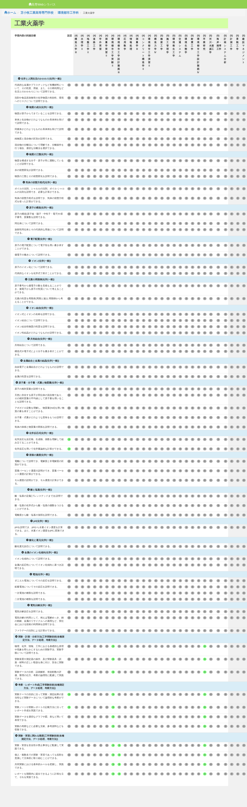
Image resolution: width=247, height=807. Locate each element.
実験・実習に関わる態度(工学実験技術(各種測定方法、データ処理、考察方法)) (39, 737)
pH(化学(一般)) (39, 521)
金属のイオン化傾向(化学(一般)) (40, 552)
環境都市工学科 (68, 12)
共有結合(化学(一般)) (39, 339)
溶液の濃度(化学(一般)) (39, 455)
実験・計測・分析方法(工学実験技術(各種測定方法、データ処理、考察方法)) (39, 638)
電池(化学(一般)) (40, 574)
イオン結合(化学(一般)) (39, 308)
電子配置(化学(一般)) (39, 239)
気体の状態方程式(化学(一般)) (40, 182)
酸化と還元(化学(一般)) (39, 540)
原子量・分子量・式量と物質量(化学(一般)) (40, 382)
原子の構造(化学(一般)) (39, 207)
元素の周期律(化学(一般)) (39, 279)
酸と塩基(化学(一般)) (39, 489)
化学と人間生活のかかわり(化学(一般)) (40, 78)
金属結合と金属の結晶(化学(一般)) (39, 360)
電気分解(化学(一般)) (39, 605)
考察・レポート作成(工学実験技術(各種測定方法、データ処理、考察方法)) (39, 686)
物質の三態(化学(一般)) (39, 154)
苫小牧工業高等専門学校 (37, 12)
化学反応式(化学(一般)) (39, 433)
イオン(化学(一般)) (39, 261)
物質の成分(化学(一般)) (39, 107)
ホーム (10, 12)
